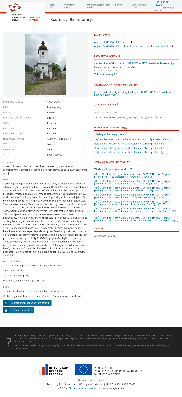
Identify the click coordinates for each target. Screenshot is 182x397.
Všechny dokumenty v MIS (110, 134)
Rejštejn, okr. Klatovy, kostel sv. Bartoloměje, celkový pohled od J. (129, 152)
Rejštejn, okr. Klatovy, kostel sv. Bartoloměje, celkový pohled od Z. (129, 143)
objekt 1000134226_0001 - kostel (113, 42)
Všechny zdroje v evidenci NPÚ (113, 169)
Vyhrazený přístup (69, 5)
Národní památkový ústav (82, 388)
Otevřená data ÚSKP (139, 5)
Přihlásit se (165, 3)
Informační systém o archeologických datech (104, 5)
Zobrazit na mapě (106, 74)
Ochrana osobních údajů (91, 380)
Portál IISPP (52, 5)
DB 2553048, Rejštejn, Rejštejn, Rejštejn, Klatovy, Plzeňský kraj (127, 117)
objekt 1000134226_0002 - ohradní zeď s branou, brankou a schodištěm (133, 46)
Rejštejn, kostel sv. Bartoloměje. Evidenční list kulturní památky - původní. (132, 139)
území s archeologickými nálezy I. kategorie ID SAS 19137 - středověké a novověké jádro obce (132, 93)
